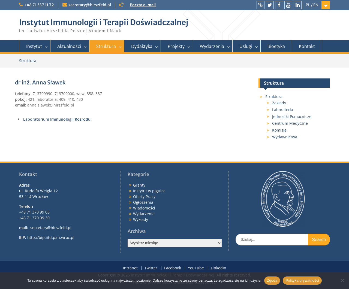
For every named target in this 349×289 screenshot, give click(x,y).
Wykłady (140, 219)
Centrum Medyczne (290, 123)
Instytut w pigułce (149, 190)
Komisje (279, 130)
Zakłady (279, 102)
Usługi (245, 46)
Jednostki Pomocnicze (291, 116)
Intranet (130, 268)
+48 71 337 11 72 (39, 4)
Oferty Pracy (144, 196)
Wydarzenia (212, 46)
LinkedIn (218, 268)
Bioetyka (276, 46)
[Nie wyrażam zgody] (342, 280)
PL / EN (312, 4)
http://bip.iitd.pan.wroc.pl (50, 237)
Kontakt (307, 46)
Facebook (172, 268)
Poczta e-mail (143, 4)
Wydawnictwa (284, 136)
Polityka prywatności (302, 280)
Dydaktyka (141, 46)
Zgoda (272, 280)
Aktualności (69, 46)
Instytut (34, 46)
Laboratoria (282, 109)
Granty (139, 185)
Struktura (106, 46)
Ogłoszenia (143, 202)
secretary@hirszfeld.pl (89, 4)
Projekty (176, 46)
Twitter (151, 268)
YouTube (196, 268)
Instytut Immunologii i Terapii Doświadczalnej (103, 22)
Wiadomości (144, 208)
